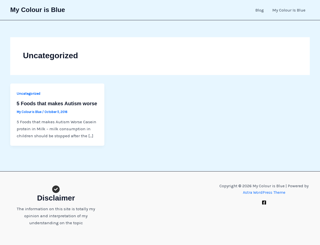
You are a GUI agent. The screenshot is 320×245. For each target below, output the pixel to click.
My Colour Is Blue (289, 10)
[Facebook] (264, 202)
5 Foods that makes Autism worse (57, 103)
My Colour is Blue (37, 10)
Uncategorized (28, 94)
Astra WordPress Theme (264, 192)
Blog (259, 10)
